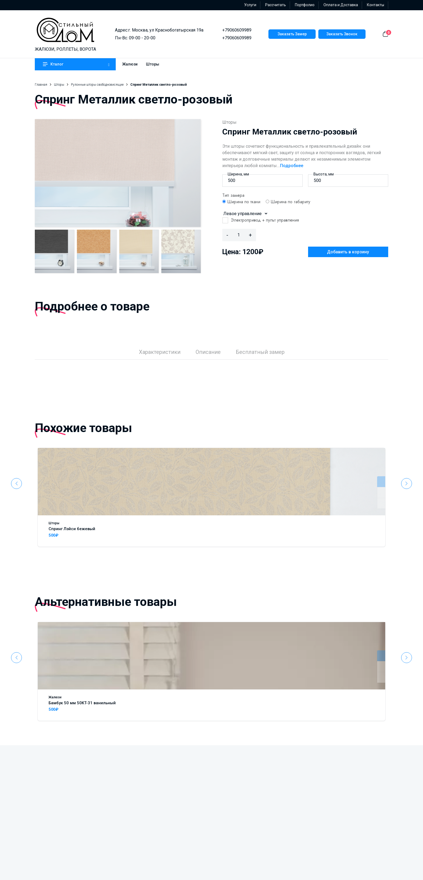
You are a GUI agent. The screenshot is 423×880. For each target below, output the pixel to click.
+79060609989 (236, 30)
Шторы (152, 64)
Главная (41, 85)
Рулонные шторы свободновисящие (97, 85)
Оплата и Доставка (340, 5)
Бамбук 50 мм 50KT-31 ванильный (82, 702)
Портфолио (305, 5)
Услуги (250, 5)
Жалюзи (130, 64)
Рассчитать (275, 5)
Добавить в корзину (348, 251)
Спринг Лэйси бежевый (72, 528)
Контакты (375, 5)
